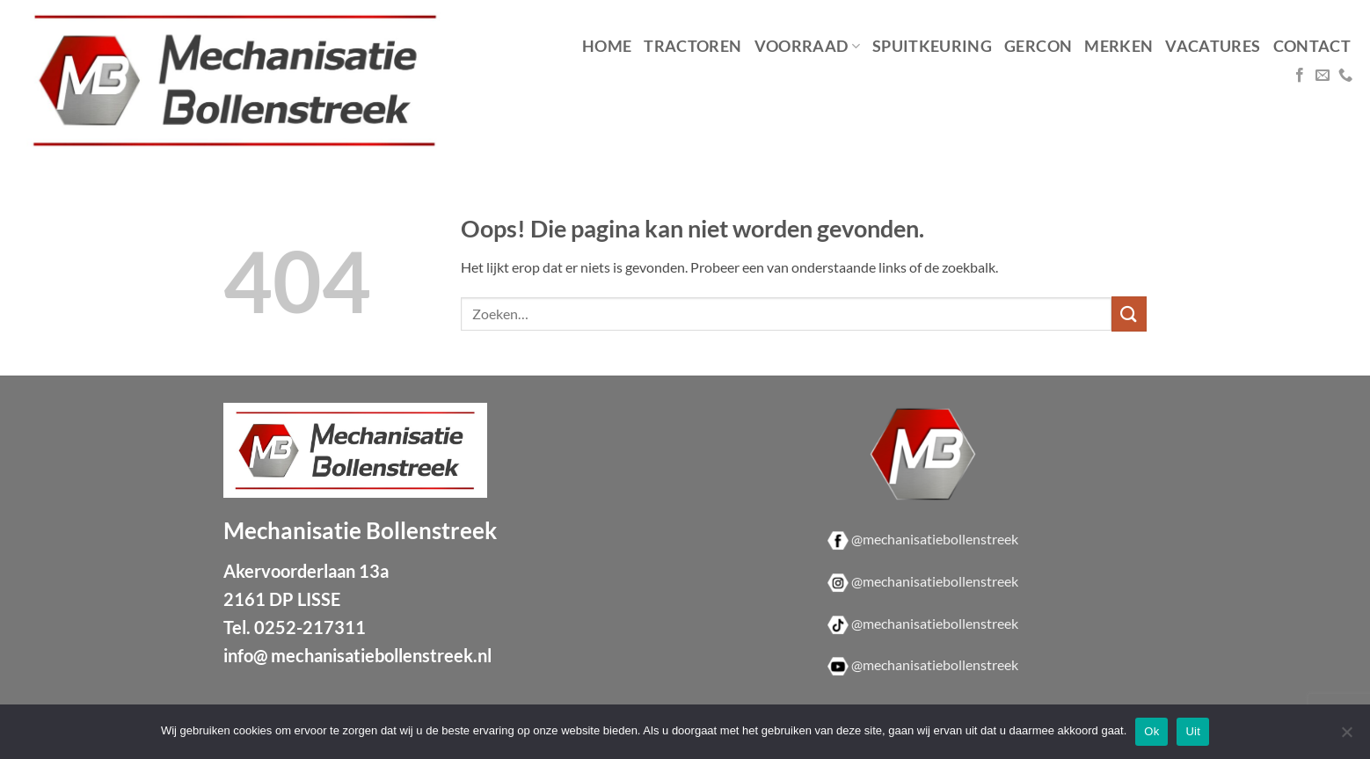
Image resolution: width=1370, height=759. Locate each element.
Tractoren (692, 46)
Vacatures (1212, 46)
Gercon (1038, 46)
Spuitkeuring (932, 46)
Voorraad (807, 46)
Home (606, 46)
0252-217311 (310, 627)
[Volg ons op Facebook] (1300, 76)
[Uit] (1346, 737)
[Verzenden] (1129, 313)
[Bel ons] (1345, 76)
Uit (1192, 731)
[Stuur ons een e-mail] (1322, 76)
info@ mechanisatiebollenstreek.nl (357, 655)
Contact (1312, 46)
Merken (1118, 46)
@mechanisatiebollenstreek (934, 538)
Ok (1151, 731)
